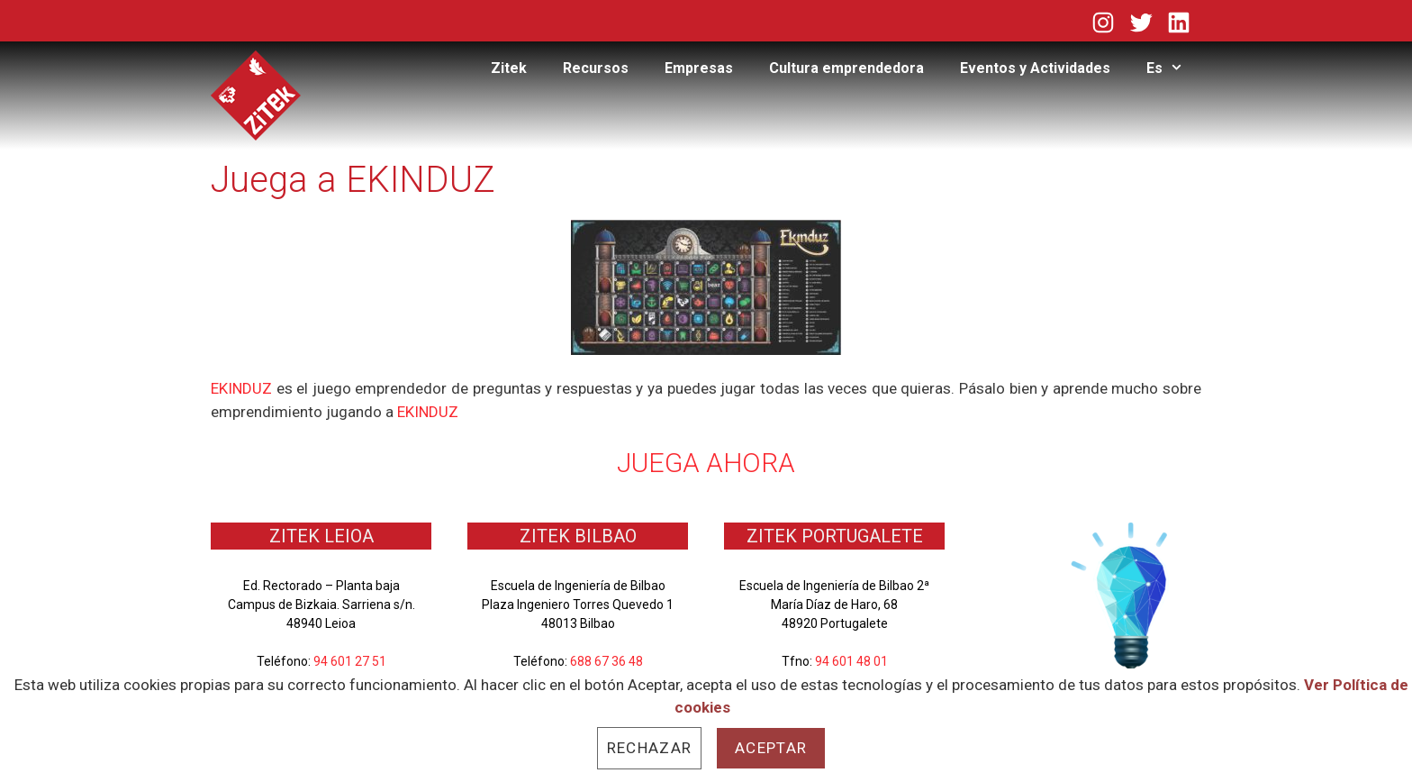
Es (1173, 68)
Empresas (699, 68)
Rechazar (649, 748)
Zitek (509, 68)
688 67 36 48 (606, 661)
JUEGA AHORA (706, 462)
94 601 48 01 (851, 661)
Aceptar (771, 748)
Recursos (596, 68)
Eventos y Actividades (1035, 68)
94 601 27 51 (349, 661)
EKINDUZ (241, 388)
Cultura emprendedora (846, 68)
